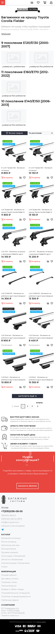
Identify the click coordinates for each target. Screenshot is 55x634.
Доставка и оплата (9, 579)
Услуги (4, 567)
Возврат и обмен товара (12, 589)
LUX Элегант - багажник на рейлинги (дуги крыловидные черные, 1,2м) (13, 336)
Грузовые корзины (9, 552)
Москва (4, 507)
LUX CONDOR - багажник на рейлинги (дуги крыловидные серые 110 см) (41, 294)
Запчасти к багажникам (12, 559)
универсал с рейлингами (13, 66)
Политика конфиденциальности (16, 596)
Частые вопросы (8, 586)
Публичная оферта (10, 600)
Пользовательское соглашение (15, 593)
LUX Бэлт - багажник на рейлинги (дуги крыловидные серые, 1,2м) (41, 378)
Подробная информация (10, 615)
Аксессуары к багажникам (13, 556)
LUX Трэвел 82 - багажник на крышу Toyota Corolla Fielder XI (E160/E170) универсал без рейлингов (13, 211)
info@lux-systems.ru (10, 522)
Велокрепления (8, 549)
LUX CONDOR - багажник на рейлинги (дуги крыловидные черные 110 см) (13, 294)
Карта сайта (41, 622)
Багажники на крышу (11, 538)
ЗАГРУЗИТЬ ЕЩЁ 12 (27, 396)
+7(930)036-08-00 (12, 511)
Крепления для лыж (10, 545)
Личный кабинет (9, 575)
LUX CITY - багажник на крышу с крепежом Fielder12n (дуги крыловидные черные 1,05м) (41, 253)
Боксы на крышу (8, 542)
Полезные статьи (9, 582)
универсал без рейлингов (41, 66)
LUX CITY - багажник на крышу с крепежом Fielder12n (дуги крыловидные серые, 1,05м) (13, 253)
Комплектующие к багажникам (15, 563)
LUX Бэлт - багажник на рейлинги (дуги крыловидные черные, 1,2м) (13, 378)
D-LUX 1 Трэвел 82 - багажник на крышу (13, 169)
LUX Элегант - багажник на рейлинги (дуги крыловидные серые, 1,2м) (41, 336)
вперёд (39, 404)
